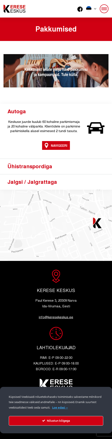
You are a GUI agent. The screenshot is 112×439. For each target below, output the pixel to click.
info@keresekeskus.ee (56, 317)
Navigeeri (56, 145)
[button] (91, 9)
